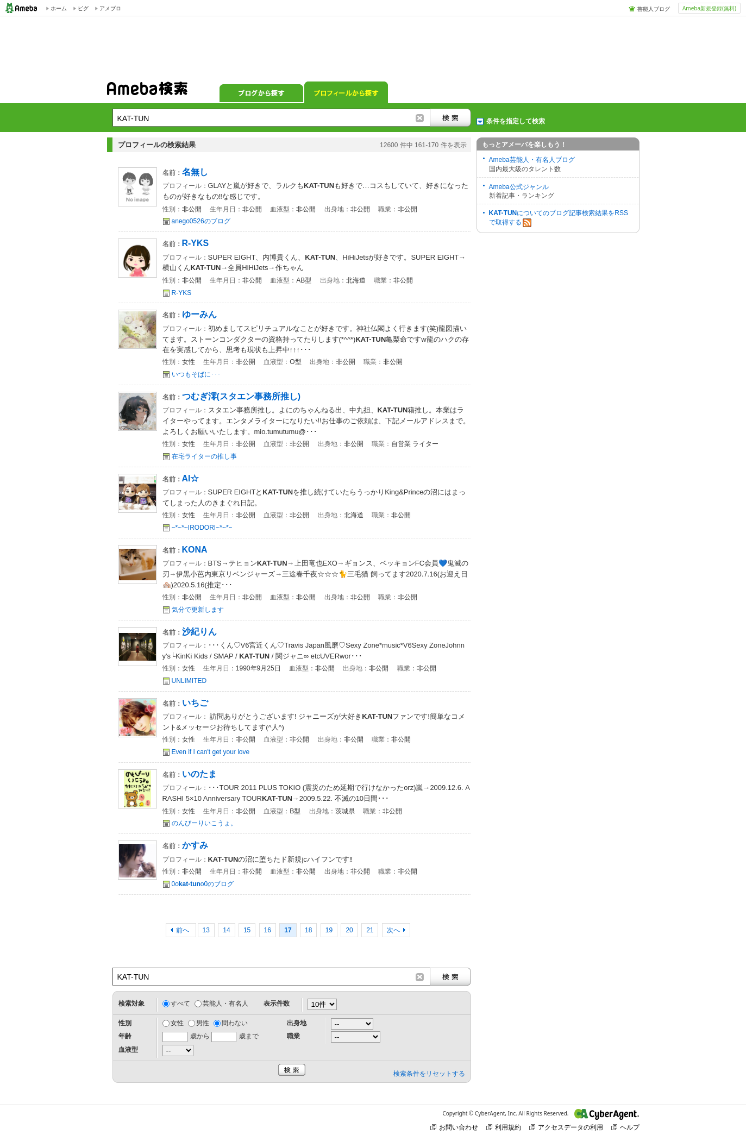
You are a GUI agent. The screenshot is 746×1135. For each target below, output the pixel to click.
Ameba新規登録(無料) (709, 8)
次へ (393, 930)
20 (349, 930)
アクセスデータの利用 (566, 1127)
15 (246, 930)
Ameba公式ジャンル (519, 187)
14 (226, 930)
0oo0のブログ (203, 884)
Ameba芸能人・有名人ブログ (532, 160)
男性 (202, 1023)
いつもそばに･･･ (196, 374)
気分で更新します (198, 609)
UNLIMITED (189, 681)
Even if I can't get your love (211, 752)
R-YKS (182, 293)
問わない (235, 1023)
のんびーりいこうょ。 (204, 823)
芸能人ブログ (653, 8)
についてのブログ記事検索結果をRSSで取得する (558, 218)
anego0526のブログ (201, 221)
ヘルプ (625, 1127)
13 (206, 930)
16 (267, 930)
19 (329, 930)
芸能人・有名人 (225, 1003)
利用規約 (503, 1127)
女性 (177, 1023)
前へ (183, 930)
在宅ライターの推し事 (204, 456)
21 (369, 930)
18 (308, 930)
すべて (180, 1003)
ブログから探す (261, 92)
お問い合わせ (454, 1127)
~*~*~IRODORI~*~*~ (202, 527)
